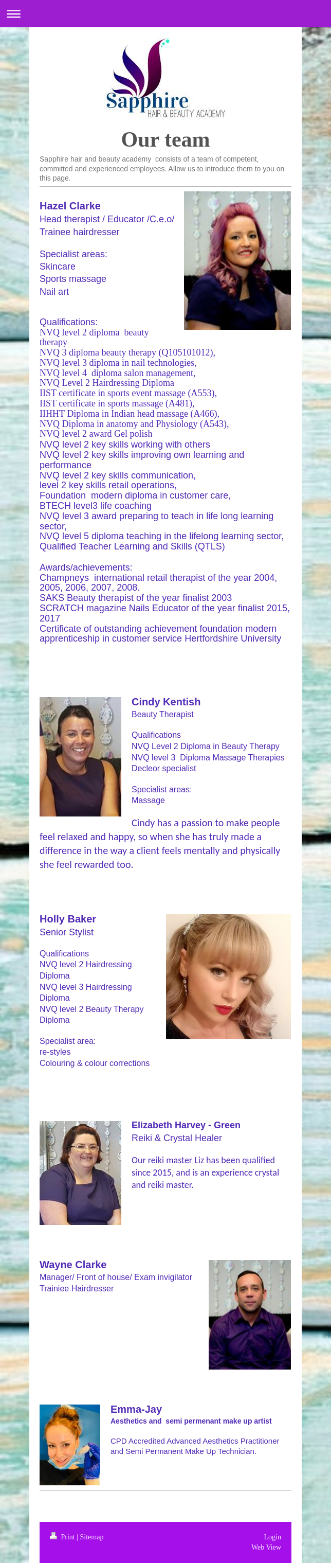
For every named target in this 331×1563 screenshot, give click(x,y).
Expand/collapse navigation (165, 14)
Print (63, 1537)
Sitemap (92, 1537)
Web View (266, 1547)
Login (272, 1537)
